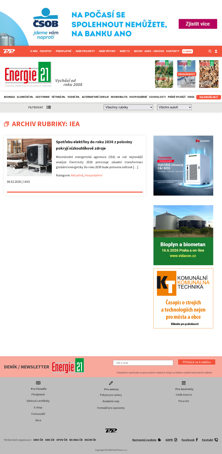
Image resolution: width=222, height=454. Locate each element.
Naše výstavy (108, 51)
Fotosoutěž (38, 414)
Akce (38, 420)
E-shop (38, 407)
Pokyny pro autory (111, 395)
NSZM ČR (90, 440)
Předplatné (65, 51)
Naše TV (126, 51)
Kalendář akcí (208, 97)
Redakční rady (111, 401)
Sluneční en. (25, 97)
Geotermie (42, 97)
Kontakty (172, 51)
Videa (191, 97)
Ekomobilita (119, 97)
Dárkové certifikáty (38, 401)
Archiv (138, 51)
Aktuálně (77, 175)
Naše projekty (86, 51)
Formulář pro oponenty (111, 408)
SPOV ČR (61, 440)
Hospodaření (138, 97)
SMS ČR (49, 440)
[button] (197, 362)
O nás (34, 51)
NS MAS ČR (76, 440)
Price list (184, 401)
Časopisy (47, 51)
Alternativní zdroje (95, 97)
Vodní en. (74, 97)
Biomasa (9, 97)
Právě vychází (177, 97)
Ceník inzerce (184, 394)
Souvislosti (157, 97)
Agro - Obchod (154, 51)
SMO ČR (38, 440)
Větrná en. (59, 97)
